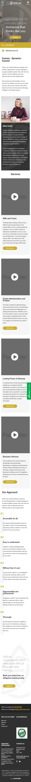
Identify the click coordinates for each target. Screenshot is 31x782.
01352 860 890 (9, 45)
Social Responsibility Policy (7, 753)
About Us (3, 720)
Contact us (9, 686)
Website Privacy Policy (7, 759)
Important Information (7, 749)
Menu (28, 3)
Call (2, 3)
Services (15, 37)
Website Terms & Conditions (6, 756)
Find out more (10, 248)
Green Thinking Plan (6, 751)
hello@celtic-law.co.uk (12, 50)
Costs (3, 724)
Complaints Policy (6, 761)
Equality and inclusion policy (7, 763)
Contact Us (4, 726)
